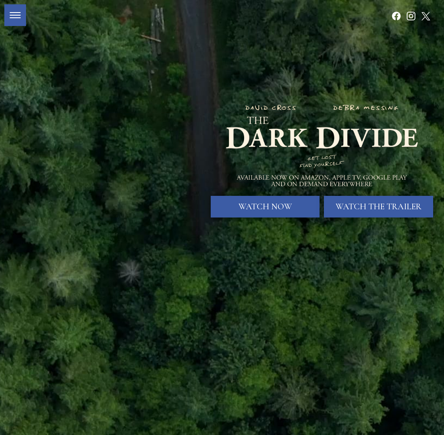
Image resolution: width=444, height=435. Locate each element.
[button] (15, 15)
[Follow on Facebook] (396, 16)
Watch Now (265, 197)
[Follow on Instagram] (411, 16)
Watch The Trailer (378, 197)
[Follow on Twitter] (425, 16)
